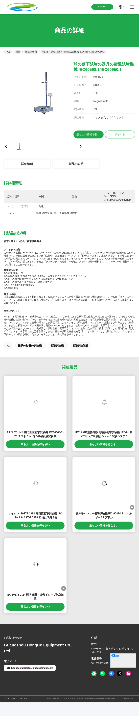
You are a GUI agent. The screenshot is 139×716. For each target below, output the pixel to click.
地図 (25, 698)
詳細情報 (27, 164)
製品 (18, 51)
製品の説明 (76, 164)
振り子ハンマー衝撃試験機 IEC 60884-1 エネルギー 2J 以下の (104, 515)
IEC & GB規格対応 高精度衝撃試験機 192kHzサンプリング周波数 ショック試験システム (103, 434)
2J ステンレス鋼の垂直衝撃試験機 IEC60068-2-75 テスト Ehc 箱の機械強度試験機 (35, 434)
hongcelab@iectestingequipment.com (30, 668)
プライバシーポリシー (13, 698)
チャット (102, 6)
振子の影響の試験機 (30, 345)
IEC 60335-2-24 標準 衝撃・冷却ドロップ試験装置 (35, 596)
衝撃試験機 (31, 51)
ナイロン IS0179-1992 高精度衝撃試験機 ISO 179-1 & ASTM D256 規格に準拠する (35, 515)
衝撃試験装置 (80, 345)
